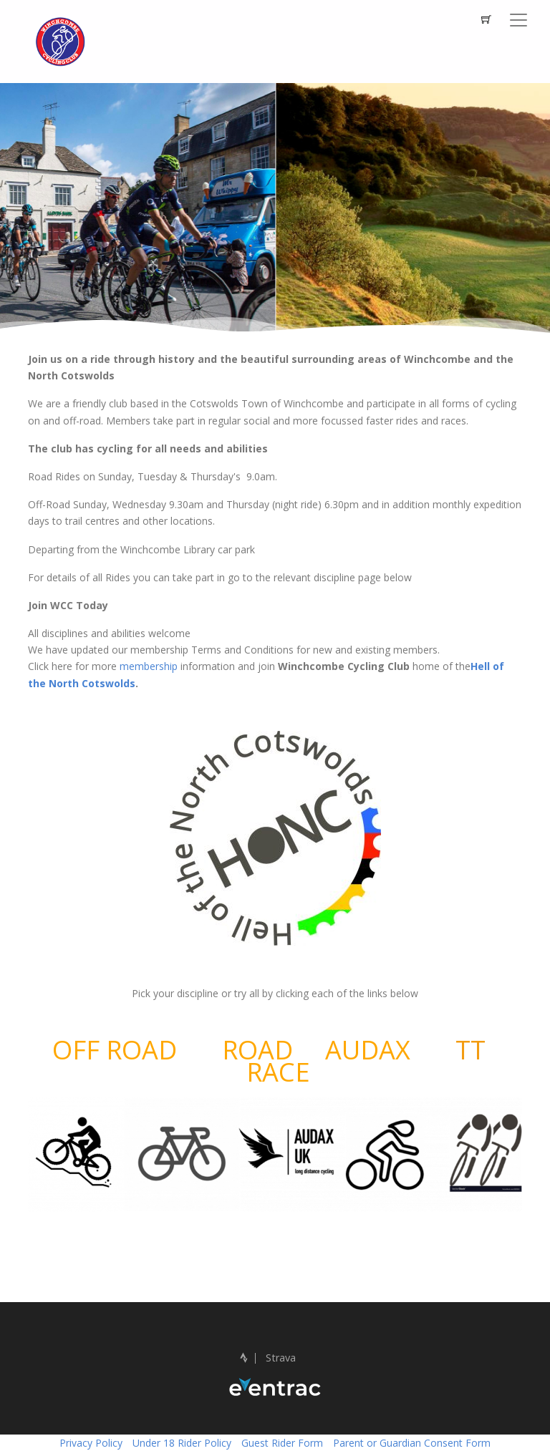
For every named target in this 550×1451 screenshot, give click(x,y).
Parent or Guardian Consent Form (412, 1443)
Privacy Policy (90, 1443)
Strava (268, 1357)
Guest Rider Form (282, 1443)
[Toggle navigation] (518, 20)
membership (150, 666)
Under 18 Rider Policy (181, 1443)
